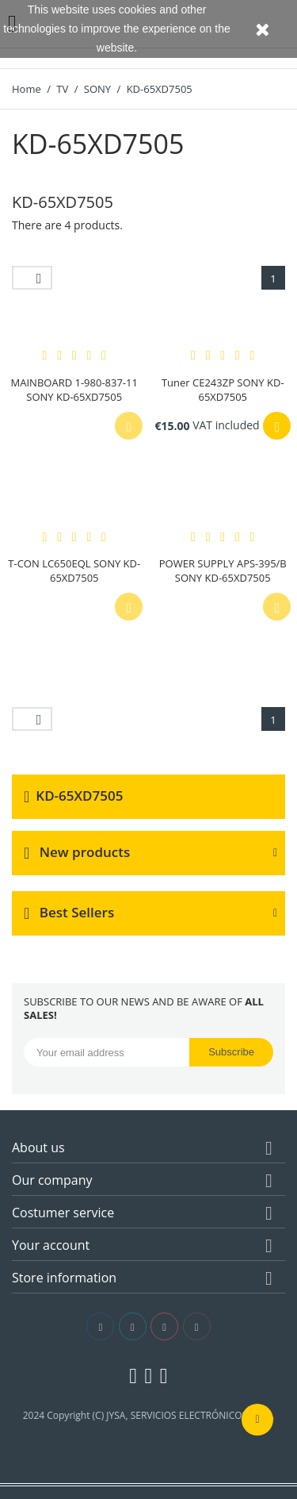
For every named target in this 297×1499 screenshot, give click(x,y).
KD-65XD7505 (79, 795)
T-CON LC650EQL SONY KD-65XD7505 (74, 570)
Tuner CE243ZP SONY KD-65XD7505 (223, 389)
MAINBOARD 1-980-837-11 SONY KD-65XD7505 (74, 389)
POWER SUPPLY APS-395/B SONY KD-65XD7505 (223, 570)
